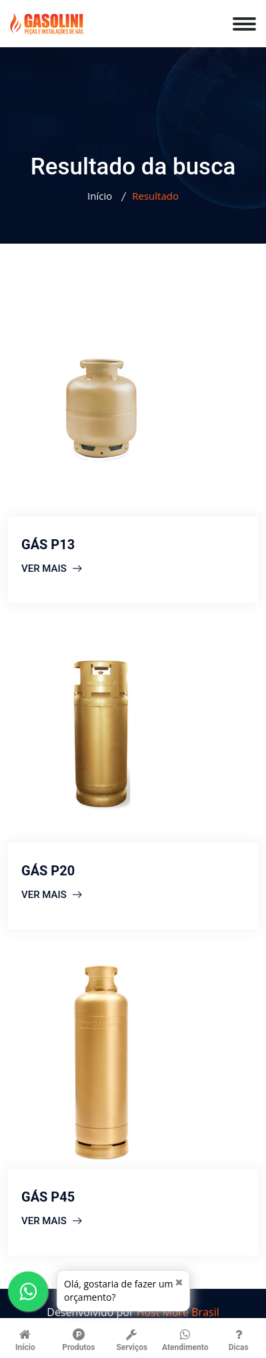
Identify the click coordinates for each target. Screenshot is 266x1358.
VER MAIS (51, 569)
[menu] (249, 17)
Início (99, 195)
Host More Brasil (178, 1312)
